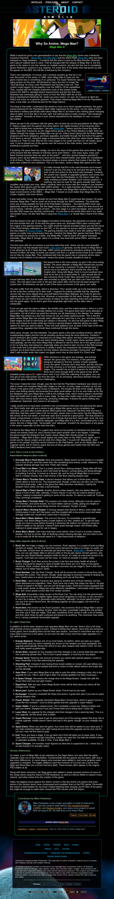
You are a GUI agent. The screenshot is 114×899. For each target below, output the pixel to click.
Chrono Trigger (35, 231)
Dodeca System (54, 808)
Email (92, 815)
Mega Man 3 (79, 550)
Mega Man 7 (60, 128)
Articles (32, 829)
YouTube (83, 815)
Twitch (73, 815)
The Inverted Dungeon (78, 806)
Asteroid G (22, 829)
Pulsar (77, 884)
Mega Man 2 (64, 214)
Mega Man (72, 55)
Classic (54, 884)
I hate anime (55, 248)
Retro (62, 884)
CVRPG (37, 808)
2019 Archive (42, 829)
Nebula (69, 884)
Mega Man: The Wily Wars (44, 58)
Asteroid (45, 884)
